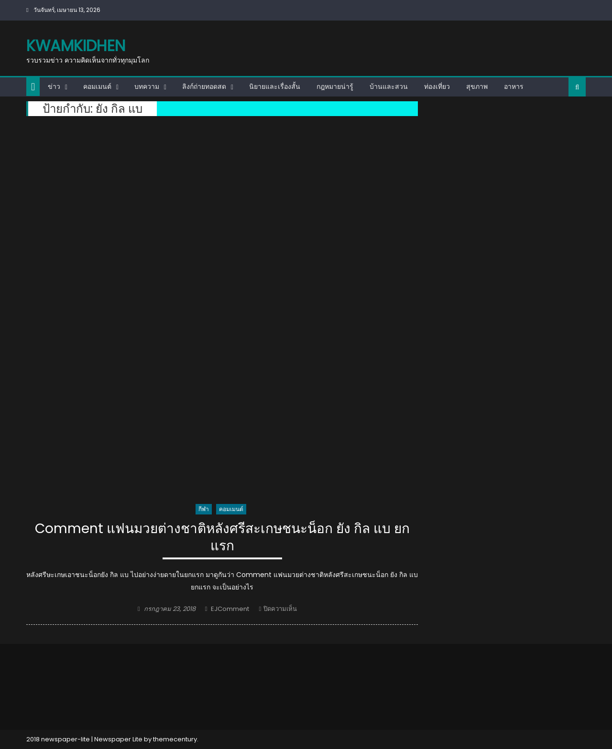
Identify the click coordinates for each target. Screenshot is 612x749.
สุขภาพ (477, 86)
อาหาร (514, 86)
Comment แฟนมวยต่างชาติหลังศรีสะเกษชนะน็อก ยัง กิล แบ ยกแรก (222, 537)
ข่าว (54, 86)
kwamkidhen (75, 45)
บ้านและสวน (389, 86)
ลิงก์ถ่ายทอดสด (204, 86)
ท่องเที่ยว (437, 86)
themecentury (175, 739)
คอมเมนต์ (97, 86)
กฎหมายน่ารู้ (335, 86)
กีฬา (203, 509)
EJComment (230, 608)
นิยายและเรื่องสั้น (274, 86)
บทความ (146, 86)
